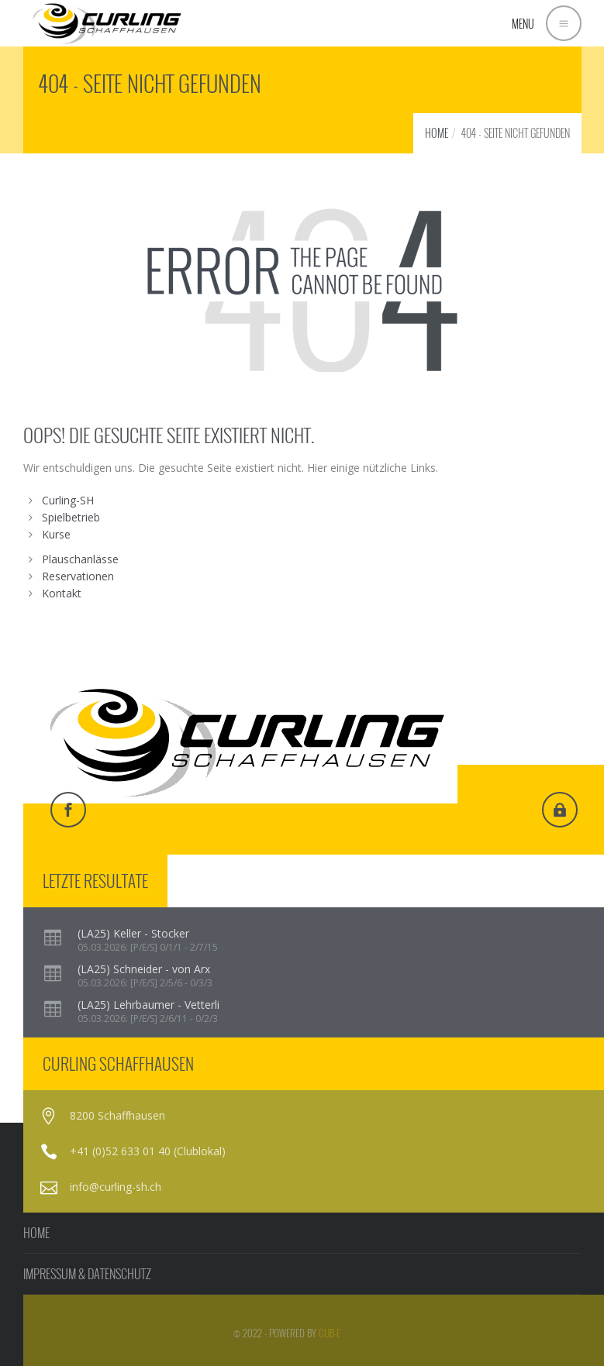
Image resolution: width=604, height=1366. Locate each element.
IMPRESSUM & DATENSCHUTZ (87, 1273)
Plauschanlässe (80, 559)
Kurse (56, 534)
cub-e (329, 1332)
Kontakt (61, 593)
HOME (436, 133)
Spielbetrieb (71, 517)
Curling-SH (68, 500)
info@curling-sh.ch (115, 1186)
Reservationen (78, 576)
